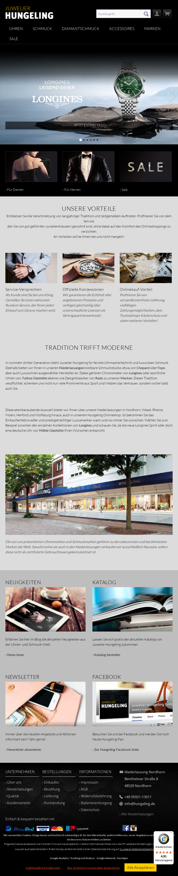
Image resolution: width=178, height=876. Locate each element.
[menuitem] (123, 13)
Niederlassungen (71, 368)
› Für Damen (31, 171)
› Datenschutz (89, 809)
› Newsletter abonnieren (45, 716)
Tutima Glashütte (34, 378)
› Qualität (12, 796)
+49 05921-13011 (138, 797)
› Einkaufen (50, 782)
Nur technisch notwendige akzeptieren (93, 868)
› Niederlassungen (19, 789)
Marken (126, 378)
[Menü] (171, 833)
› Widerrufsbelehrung (95, 796)
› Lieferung (50, 796)
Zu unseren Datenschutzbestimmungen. (141, 849)
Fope (161, 368)
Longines (135, 373)
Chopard (143, 368)
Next (172, 96)
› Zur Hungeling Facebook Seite (132, 716)
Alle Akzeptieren (140, 867)
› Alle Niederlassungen (136, 814)
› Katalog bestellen (132, 622)
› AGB (83, 789)
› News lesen (45, 622)
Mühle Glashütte (51, 430)
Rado (99, 378)
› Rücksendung (53, 803)
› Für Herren (88, 171)
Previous (5, 96)
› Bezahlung (51, 789)
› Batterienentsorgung (95, 803)
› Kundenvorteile (17, 803)
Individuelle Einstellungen (43, 868)
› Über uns (13, 782)
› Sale (146, 171)
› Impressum (88, 782)
